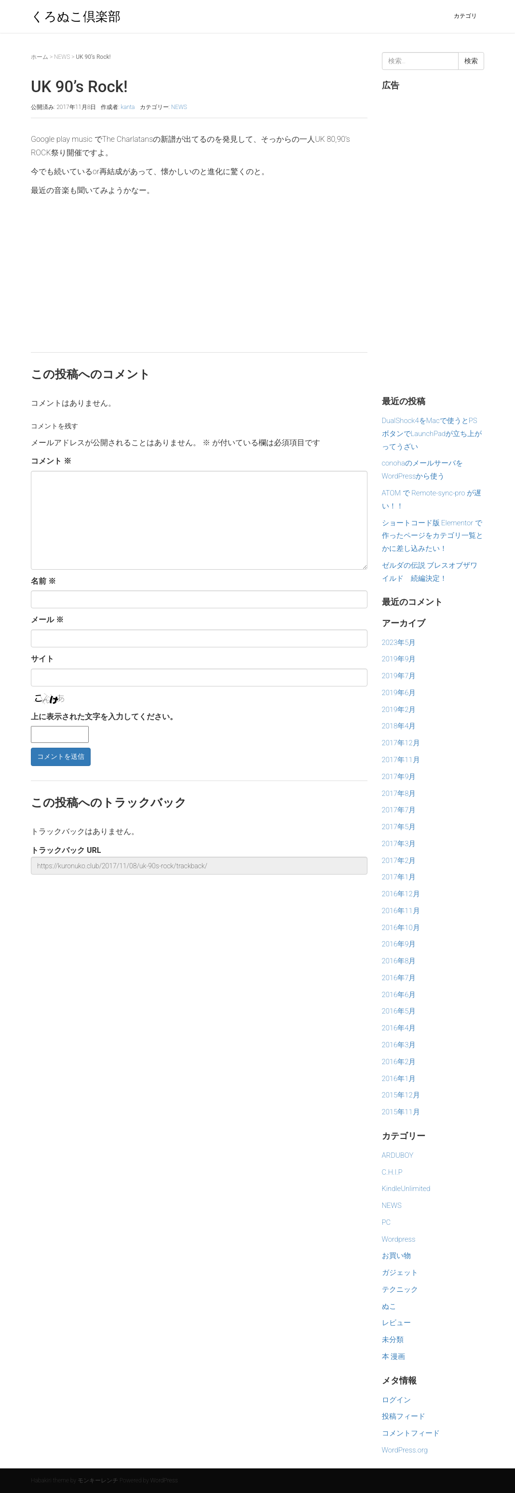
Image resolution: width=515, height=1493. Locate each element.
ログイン (396, 1400)
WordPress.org (405, 1450)
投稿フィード (403, 1416)
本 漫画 (394, 1356)
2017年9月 (399, 776)
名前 (43, 581)
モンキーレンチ (98, 1480)
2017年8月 (399, 793)
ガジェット (400, 1272)
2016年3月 (399, 1045)
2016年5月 (399, 1011)
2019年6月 (399, 692)
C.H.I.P (392, 1172)
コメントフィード (411, 1433)
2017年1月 (399, 877)
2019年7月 (399, 675)
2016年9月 (399, 944)
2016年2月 (399, 1061)
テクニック (400, 1289)
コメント (51, 461)
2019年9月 (399, 659)
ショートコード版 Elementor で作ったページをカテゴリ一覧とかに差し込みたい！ (432, 536)
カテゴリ (465, 16)
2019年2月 (399, 709)
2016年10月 (401, 927)
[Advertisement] (199, 270)
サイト (42, 658)
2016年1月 (399, 1078)
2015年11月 (401, 1112)
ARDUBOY (398, 1155)
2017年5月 (399, 826)
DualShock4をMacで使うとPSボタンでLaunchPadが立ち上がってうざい (432, 433)
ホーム (39, 57)
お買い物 (396, 1255)
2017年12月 (401, 743)
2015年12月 (401, 1095)
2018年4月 (399, 726)
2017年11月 (401, 759)
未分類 (393, 1339)
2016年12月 (401, 894)
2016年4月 (399, 1028)
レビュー (396, 1322)
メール (47, 619)
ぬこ (389, 1306)
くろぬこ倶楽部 (76, 16)
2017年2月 (399, 860)
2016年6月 (399, 994)
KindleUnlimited (406, 1188)
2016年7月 (399, 977)
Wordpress (399, 1239)
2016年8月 (399, 961)
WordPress (164, 1480)
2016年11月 (401, 910)
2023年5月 (399, 642)
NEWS (62, 57)
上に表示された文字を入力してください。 (104, 716)
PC (386, 1222)
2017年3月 (399, 843)
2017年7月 (399, 810)
